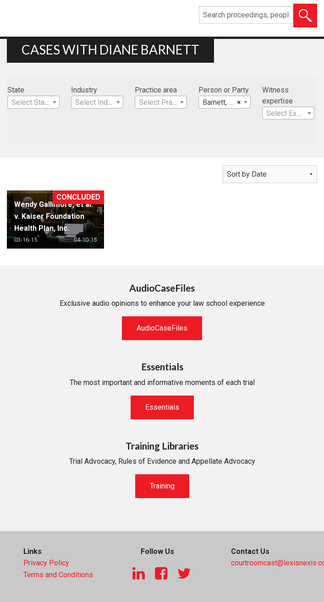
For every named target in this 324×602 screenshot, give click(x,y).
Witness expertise (277, 95)
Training (162, 486)
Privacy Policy (46, 563)
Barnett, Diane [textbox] (225, 102)
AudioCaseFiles (162, 328)
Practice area (156, 90)
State (15, 90)
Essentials (162, 407)
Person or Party (223, 90)
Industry (84, 90)
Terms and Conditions (58, 574)
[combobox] (33, 102)
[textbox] (33, 102)
